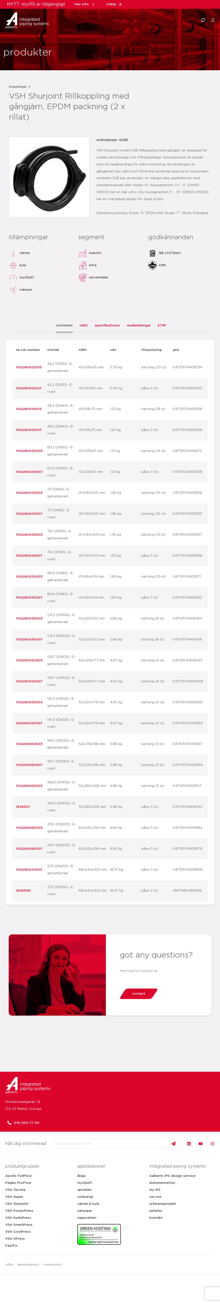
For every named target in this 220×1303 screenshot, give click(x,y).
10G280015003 (29, 409)
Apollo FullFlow (18, 1176)
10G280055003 (29, 702)
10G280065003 (29, 786)
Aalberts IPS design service (172, 1176)
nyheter (155, 1210)
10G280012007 (29, 388)
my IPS (155, 1189)
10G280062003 (29, 744)
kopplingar (18, 86)
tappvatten (86, 1217)
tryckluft (84, 1183)
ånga (81, 1176)
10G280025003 (29, 492)
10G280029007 (29, 555)
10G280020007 (29, 472)
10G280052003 (29, 660)
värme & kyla (88, 1203)
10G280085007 (29, 848)
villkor (9, 1264)
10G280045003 (29, 618)
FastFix (11, 1245)
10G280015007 (29, 430)
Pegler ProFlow (18, 1183)
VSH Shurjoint (16, 1203)
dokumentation (162, 1183)
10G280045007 (29, 639)
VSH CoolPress (17, 1231)
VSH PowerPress (19, 1210)
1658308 (23, 890)
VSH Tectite (15, 1189)
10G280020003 (29, 451)
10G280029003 (29, 534)
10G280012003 (29, 367)
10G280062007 (29, 765)
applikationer (91, 1166)
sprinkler (84, 1189)
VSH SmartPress (18, 1224)
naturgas (84, 1210)
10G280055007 (29, 723)
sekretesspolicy (28, 1264)
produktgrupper (22, 1166)
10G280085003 (29, 827)
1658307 (23, 807)
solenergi (85, 1196)
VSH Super (14, 1196)
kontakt (155, 1217)
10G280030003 (29, 576)
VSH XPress (15, 1238)
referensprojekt (162, 1203)
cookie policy (52, 1264)
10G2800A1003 (29, 869)
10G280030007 (29, 597)
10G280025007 (29, 513)
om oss (155, 1196)
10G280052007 (29, 681)
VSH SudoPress (18, 1217)
